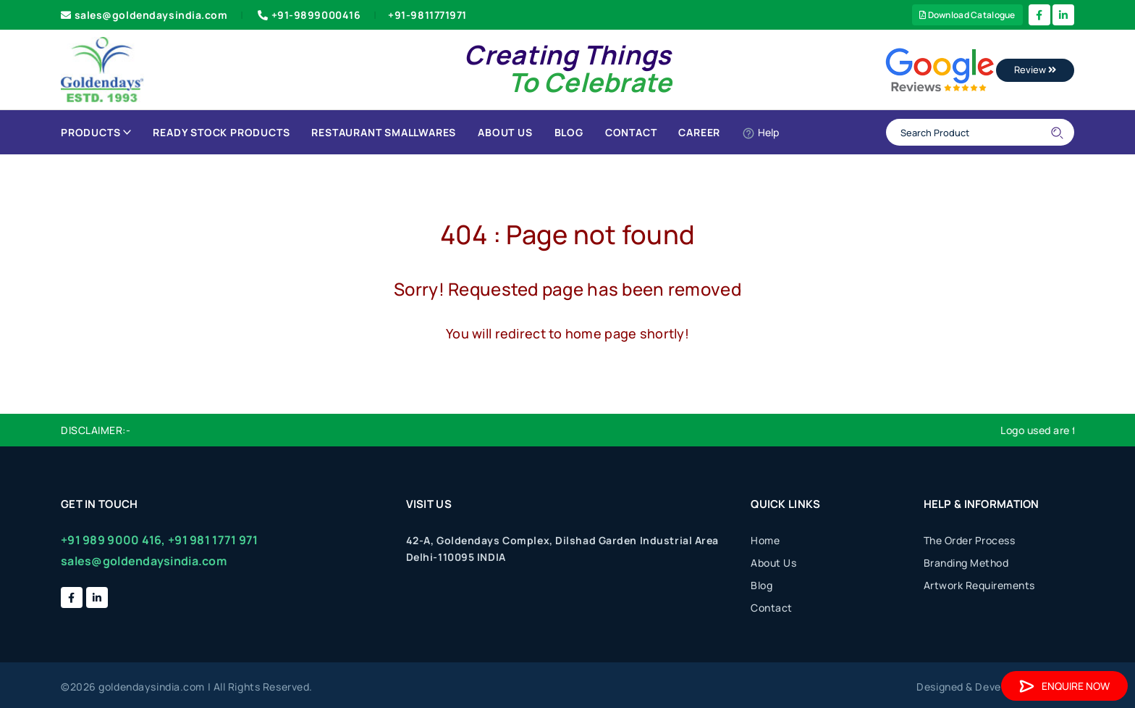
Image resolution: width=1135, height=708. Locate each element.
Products (96, 132)
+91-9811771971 (427, 15)
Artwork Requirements (979, 585)
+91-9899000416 (307, 15)
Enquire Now (1064, 686)
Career (699, 132)
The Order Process (970, 540)
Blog (568, 132)
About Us (505, 132)
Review (1035, 69)
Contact (631, 132)
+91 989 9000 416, (113, 540)
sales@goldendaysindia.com (144, 15)
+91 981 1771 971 (213, 540)
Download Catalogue (967, 15)
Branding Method (966, 563)
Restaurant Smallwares (383, 132)
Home (765, 540)
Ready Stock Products (221, 132)
